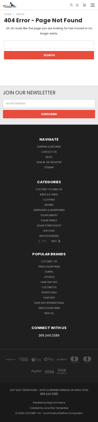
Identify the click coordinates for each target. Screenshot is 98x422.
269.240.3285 (49, 335)
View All (49, 313)
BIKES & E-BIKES (49, 194)
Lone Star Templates (56, 408)
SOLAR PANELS (49, 220)
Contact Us (49, 152)
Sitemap (49, 167)
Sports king (49, 292)
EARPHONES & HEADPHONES (49, 210)
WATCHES (49, 230)
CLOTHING (49, 199)
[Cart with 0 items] (84, 5)
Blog (49, 157)
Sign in (41, 162)
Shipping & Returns (49, 146)
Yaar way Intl (49, 282)
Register (55, 162)
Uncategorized (49, 236)
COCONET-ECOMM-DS (49, 189)
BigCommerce (56, 402)
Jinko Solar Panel (49, 308)
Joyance (49, 277)
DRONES (49, 205)
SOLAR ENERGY (49, 215)
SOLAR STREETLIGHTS (49, 225)
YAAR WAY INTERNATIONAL (49, 303)
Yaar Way (49, 297)
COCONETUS (49, 287)
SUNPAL (49, 271)
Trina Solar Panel (49, 266)
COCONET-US (49, 261)
